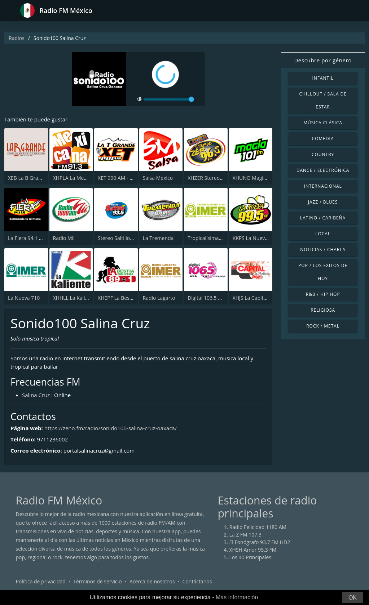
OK (352, 598)
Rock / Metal (322, 326)
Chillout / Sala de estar (322, 100)
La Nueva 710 (24, 297)
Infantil (323, 78)
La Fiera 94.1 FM (27, 238)
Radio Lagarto (159, 297)
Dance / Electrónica (322, 170)
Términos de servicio (97, 581)
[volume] (169, 99)
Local (322, 234)
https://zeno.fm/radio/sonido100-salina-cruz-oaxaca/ (110, 428)
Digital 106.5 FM (206, 297)
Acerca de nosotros (152, 581)
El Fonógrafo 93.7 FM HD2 (259, 542)
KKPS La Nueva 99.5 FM (260, 238)
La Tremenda (158, 238)
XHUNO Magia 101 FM (259, 177)
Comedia (323, 138)
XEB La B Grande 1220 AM (38, 177)
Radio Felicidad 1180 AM (258, 527)
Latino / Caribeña (323, 218)
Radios (17, 38)
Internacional (323, 186)
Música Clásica (322, 123)
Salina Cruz (36, 395)
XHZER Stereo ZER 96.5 (214, 177)
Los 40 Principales (250, 557)
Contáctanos (197, 581)
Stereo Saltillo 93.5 (119, 238)
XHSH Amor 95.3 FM (253, 549)
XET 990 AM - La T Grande (128, 177)
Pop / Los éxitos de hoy (322, 271)
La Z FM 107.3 (245, 534)
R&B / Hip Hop (323, 294)
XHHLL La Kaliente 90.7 (80, 297)
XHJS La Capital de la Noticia (265, 297)
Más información (237, 597)
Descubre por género (322, 60)
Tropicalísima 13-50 (210, 238)
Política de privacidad (41, 581)
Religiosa (323, 310)
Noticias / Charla (323, 249)
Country (323, 154)
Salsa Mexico (158, 177)
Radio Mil (64, 238)
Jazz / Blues (323, 202)
